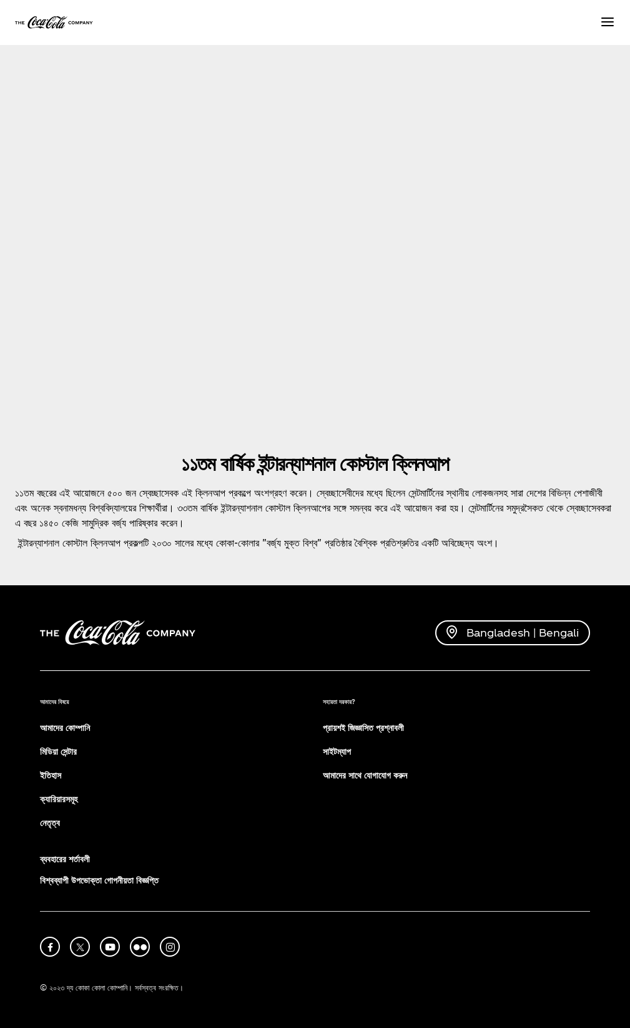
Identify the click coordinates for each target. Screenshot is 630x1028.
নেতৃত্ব (50, 822)
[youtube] (110, 947)
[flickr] (140, 947)
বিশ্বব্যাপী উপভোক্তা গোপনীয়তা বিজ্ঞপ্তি (99, 880)
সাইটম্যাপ (337, 751)
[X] (80, 947)
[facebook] (50, 947)
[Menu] (607, 22)
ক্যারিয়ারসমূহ (58, 799)
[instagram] (170, 947)
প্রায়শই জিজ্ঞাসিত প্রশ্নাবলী (363, 727)
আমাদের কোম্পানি (65, 727)
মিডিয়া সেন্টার (58, 751)
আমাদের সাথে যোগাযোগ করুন (365, 775)
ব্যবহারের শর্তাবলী (65, 859)
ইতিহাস (50, 775)
